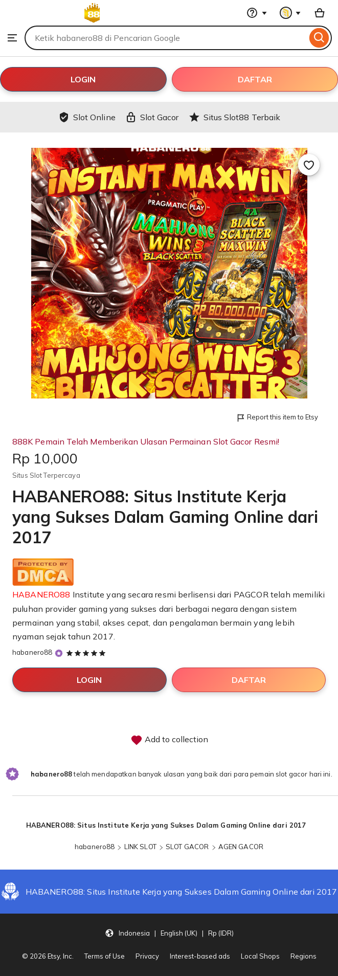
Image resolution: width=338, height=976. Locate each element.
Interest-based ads (200, 956)
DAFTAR (255, 79)
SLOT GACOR (187, 846)
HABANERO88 (41, 594)
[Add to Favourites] (309, 164)
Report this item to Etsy (277, 418)
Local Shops (260, 956)
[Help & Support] (257, 13)
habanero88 (32, 652)
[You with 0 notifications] (290, 13)
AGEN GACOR (240, 846)
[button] (169, 932)
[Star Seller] (58, 653)
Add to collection (169, 740)
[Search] (319, 38)
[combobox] (166, 38)
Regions (303, 956)
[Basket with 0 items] (319, 13)
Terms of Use (104, 956)
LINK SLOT (140, 846)
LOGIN (83, 79)
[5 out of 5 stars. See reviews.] (87, 653)
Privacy (147, 956)
